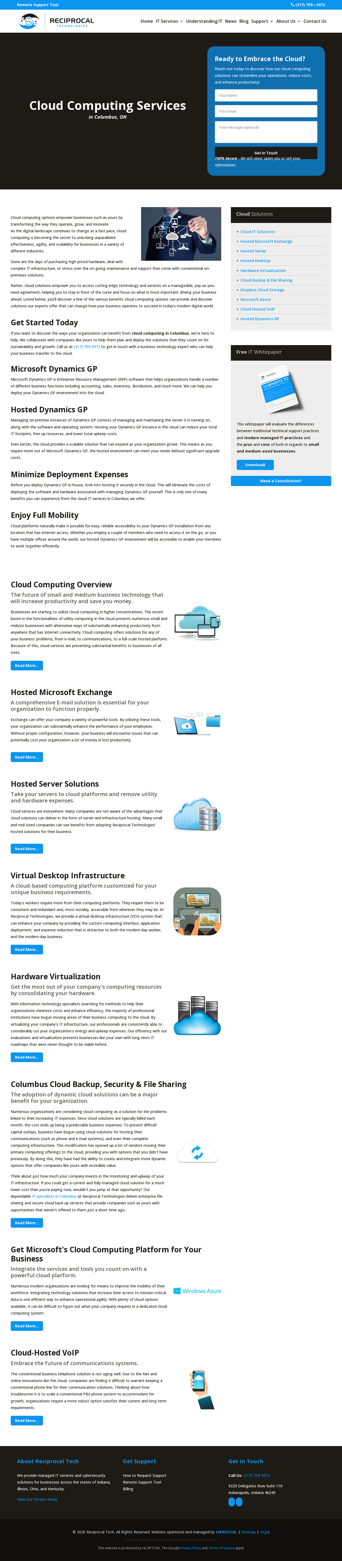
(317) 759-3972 (87, 346)
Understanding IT (204, 21)
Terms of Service (221, 1548)
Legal (265, 1531)
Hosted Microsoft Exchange (266, 241)
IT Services (167, 21)
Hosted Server (253, 250)
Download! (255, 464)
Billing (128, 1488)
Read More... (27, 665)
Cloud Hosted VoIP (257, 309)
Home (147, 21)
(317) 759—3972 (310, 4)
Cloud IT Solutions (257, 231)
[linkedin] (239, 1501)
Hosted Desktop (255, 260)
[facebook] (231, 1501)
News (231, 21)
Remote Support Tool (37, 4)
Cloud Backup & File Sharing (266, 280)
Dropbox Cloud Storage (262, 289)
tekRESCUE (226, 1531)
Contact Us (315, 21)
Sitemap (248, 1531)
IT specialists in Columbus (54, 1196)
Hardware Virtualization (263, 270)
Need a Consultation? (281, 480)
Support (259, 21)
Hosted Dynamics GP (259, 318)
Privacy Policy (191, 1548)
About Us (286, 21)
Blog (243, 21)
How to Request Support (144, 1475)
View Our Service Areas (37, 1499)
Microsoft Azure (255, 299)
